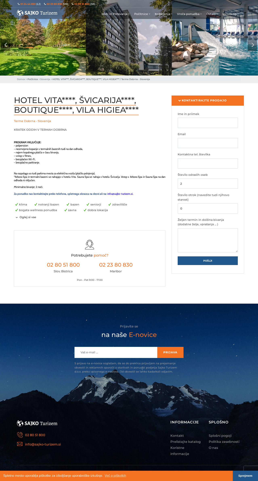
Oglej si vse (28, 217)
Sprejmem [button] (245, 475)
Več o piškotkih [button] (115, 475)
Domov (21, 79)
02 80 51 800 (63, 264)
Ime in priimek (188, 114)
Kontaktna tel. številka (194, 154)
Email (182, 134)
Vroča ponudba (189, 14)
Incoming (230, 14)
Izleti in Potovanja (116, 14)
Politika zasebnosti (224, 442)
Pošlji (207, 260)
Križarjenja (164, 14)
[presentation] (5, 45)
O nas (213, 448)
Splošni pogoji (220, 436)
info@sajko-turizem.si (120, 193)
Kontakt (177, 436)
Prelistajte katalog (185, 442)
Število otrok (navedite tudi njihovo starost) (203, 197)
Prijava (170, 352)
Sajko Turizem (37, 13)
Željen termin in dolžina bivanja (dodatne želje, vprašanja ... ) (201, 222)
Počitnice (142, 14)
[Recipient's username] (115, 352)
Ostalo (212, 14)
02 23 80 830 (116, 264)
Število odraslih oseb (193, 175)
